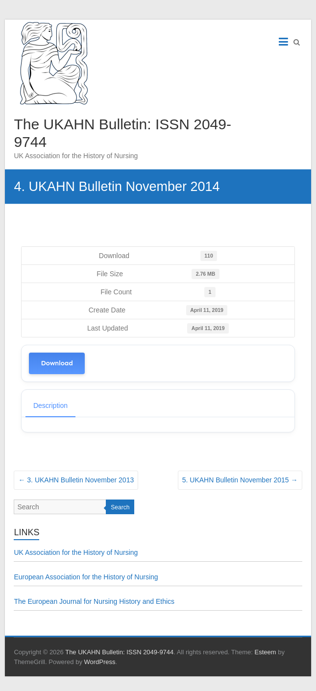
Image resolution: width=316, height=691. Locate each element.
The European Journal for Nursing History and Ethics (94, 601)
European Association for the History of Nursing (86, 577)
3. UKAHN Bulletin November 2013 (76, 480)
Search (120, 507)
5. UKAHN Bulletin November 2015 (240, 480)
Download (57, 363)
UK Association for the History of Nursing (76, 552)
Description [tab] (50, 405)
